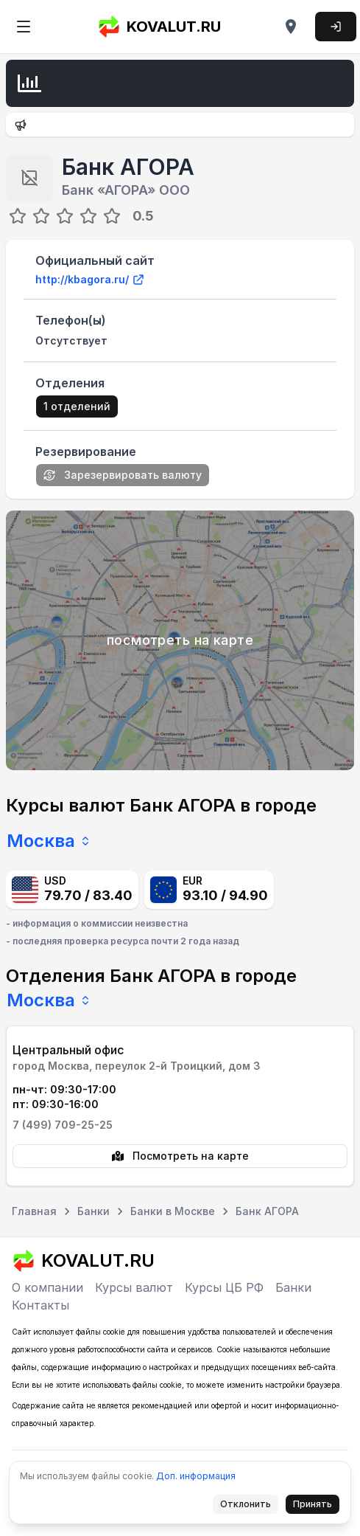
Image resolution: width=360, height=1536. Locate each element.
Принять (316, 1506)
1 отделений (76, 406)
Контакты (40, 1305)
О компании (47, 1287)
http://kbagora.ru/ (90, 279)
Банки (293, 1287)
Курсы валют (134, 1287)
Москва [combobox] (49, 840)
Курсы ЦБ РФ (224, 1287)
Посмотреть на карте (180, 1155)
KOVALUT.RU (159, 26)
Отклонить (249, 1506)
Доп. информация (196, 1475)
